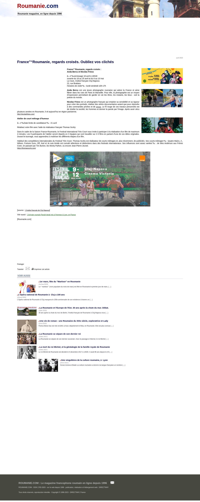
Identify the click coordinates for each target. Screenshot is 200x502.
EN (174, 1)
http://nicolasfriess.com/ (26, 114)
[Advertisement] (100, 36)
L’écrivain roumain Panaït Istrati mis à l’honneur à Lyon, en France (51, 215)
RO (178, 1)
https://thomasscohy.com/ (26, 148)
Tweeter (20, 269)
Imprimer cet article (40, 269)
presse (98, 107)
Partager (20, 264)
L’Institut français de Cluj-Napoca (37, 210)
